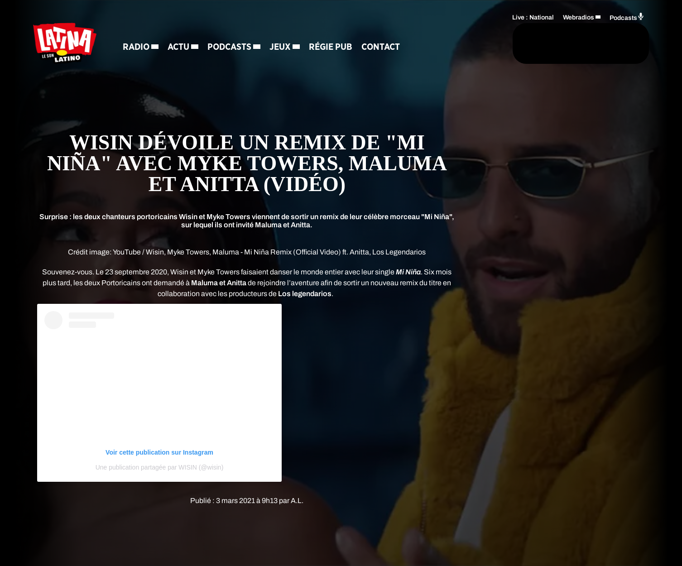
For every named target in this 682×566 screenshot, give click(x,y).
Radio (142, 47)
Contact (386, 47)
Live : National (533, 16)
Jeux (286, 47)
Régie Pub (336, 47)
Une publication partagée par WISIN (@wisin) (160, 467)
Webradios (578, 16)
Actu (184, 47)
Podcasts (235, 47)
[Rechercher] (453, 43)
